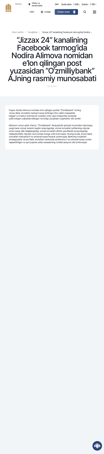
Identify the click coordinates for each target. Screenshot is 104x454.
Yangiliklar (32, 32)
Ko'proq (18, 4)
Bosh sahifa (17, 32)
